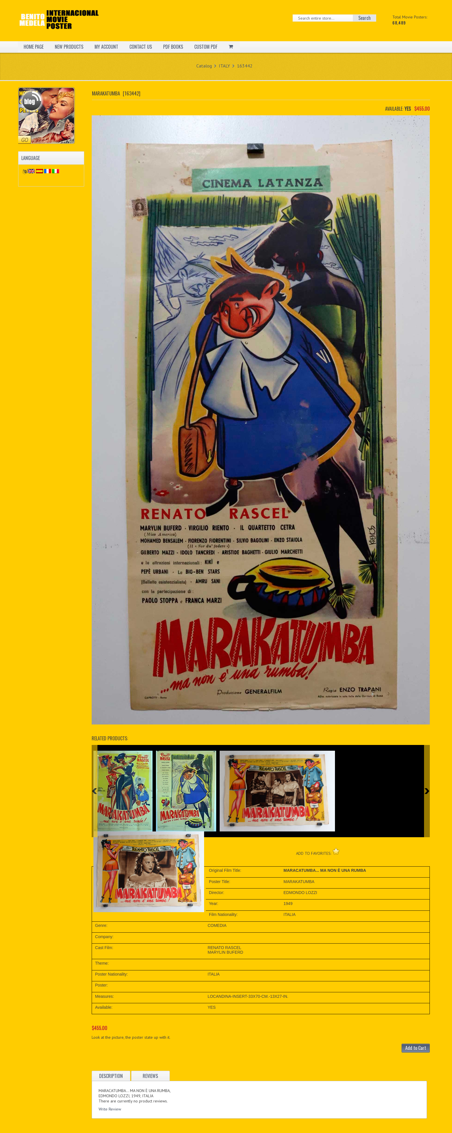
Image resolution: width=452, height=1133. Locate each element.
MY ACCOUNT (106, 46)
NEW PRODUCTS (69, 46)
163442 (245, 66)
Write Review (110, 1109)
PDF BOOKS (173, 46)
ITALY (224, 66)
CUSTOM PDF (205, 46)
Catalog (204, 66)
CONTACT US (140, 46)
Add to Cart (415, 1047)
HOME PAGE (34, 46)
